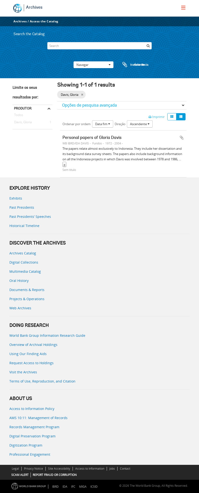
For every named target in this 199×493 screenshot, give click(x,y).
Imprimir (157, 117)
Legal (15, 469)
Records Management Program (34, 427)
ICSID (94, 487)
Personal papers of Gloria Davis (92, 138)
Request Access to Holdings (31, 363)
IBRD (55, 487)
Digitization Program (25, 445)
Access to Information (89, 469)
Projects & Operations (26, 299)
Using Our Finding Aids (28, 353)
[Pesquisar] (148, 45)
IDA (64, 487)
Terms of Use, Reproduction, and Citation (42, 381)
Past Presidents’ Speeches (30, 216)
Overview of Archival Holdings (33, 344)
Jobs (112, 469)
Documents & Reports (26, 289)
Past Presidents (21, 207)
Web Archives (20, 308)
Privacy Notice (33, 469)
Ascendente (139, 124)
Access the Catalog (44, 21)
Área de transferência (130, 64)
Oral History (19, 280)
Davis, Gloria (22, 122)
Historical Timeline (24, 225)
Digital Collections (23, 262)
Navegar (93, 65)
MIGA (83, 487)
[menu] (183, 7)
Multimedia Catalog (25, 271)
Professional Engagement (29, 454)
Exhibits (15, 198)
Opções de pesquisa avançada (89, 105)
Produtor (22, 108)
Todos (18, 116)
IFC (73, 487)
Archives (34, 8)
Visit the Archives (23, 372)
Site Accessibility (59, 469)
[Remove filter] (82, 94)
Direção (120, 124)
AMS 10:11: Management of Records (38, 417)
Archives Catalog (22, 253)
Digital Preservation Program (32, 436)
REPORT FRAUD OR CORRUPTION (55, 475)
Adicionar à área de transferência (181, 137)
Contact (125, 469)
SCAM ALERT (20, 475)
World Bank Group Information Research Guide (47, 335)
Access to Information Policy (31, 408)
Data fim (102, 124)
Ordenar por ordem (76, 124)
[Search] (99, 45)
